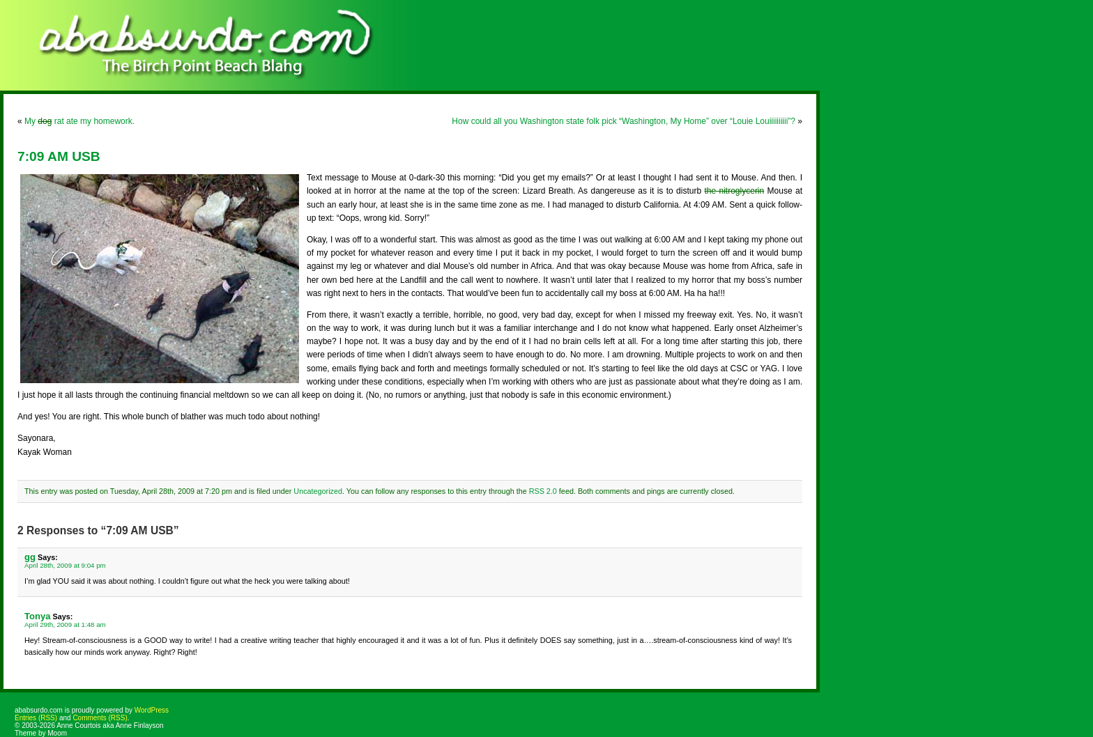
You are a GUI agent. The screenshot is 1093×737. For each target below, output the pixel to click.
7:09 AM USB (58, 156)
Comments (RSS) (99, 718)
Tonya (37, 616)
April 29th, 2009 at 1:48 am (65, 624)
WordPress (152, 710)
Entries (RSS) (36, 718)
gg (30, 557)
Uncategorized (317, 491)
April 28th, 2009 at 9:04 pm (65, 565)
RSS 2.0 (543, 491)
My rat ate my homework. (79, 121)
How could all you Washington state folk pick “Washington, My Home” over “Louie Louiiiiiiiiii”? (623, 121)
